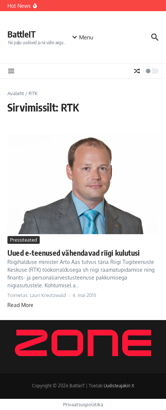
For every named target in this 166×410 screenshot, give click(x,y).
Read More (20, 305)
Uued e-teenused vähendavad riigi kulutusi (73, 252)
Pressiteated (23, 240)
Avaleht (15, 93)
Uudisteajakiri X (119, 385)
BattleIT (21, 34)
